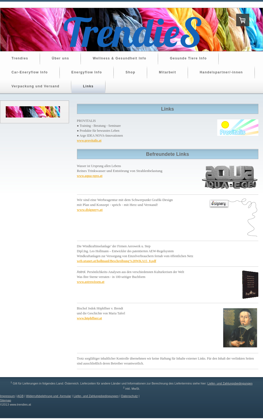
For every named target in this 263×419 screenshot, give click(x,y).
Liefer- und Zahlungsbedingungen (230, 383)
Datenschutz (129, 396)
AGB (20, 396)
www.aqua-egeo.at (89, 176)
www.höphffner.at (89, 318)
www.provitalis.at (89, 140)
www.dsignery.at (90, 210)
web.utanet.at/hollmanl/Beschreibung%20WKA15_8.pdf (116, 261)
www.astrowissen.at (90, 282)
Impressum (7, 396)
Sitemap (5, 400)
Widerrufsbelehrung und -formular (48, 396)
